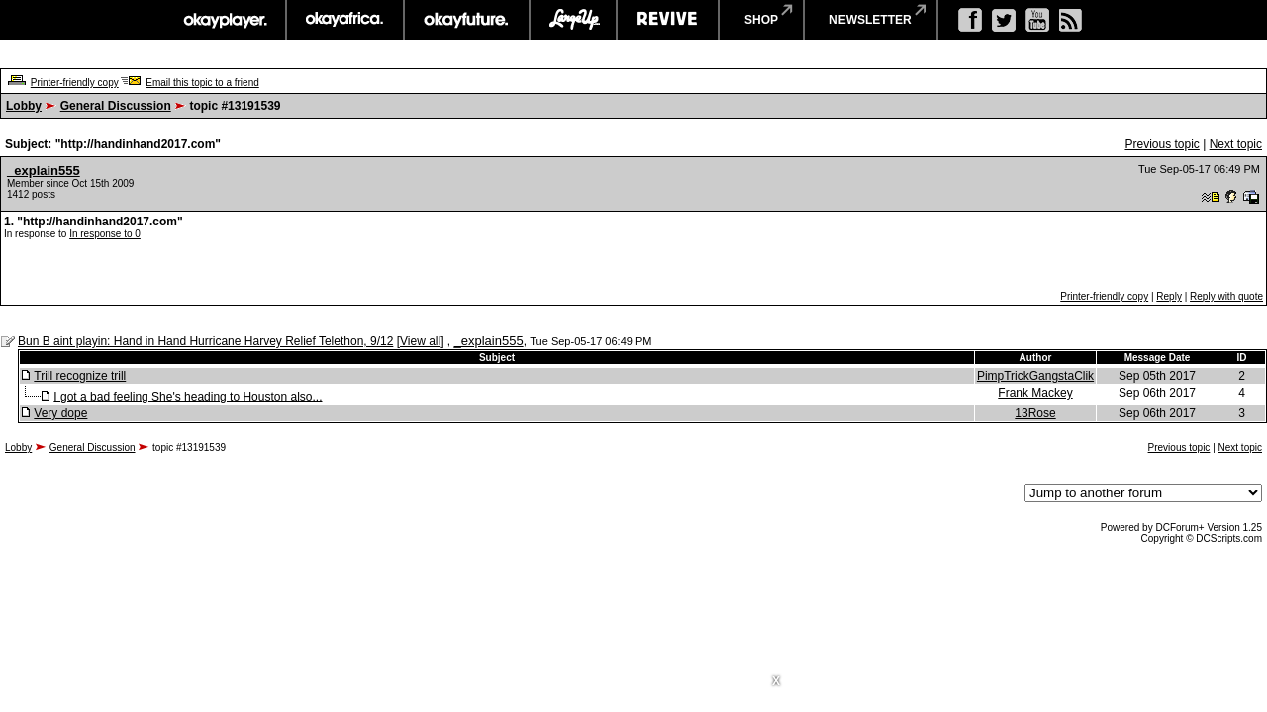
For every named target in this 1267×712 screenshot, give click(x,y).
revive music (668, 20)
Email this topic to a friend (202, 82)
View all (420, 341)
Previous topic (1161, 144)
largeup (573, 20)
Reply (1169, 296)
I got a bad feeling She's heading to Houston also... (187, 396)
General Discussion (115, 106)
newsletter (870, 20)
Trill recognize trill (80, 376)
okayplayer (224, 20)
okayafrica (345, 20)
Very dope (60, 413)
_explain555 (43, 170)
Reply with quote (1226, 296)
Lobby (24, 106)
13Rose (1035, 413)
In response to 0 (105, 233)
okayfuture (467, 20)
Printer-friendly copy (75, 82)
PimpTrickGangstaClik (1035, 376)
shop (761, 20)
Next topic (1236, 144)
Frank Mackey (1035, 393)
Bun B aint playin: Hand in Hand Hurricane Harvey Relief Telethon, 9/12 (205, 341)
